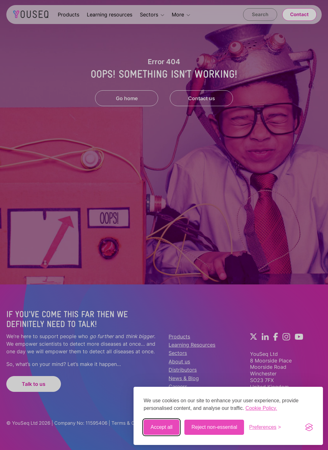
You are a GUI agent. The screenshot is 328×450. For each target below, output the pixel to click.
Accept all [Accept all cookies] (161, 427)
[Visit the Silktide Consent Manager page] (309, 427)
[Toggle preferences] (265, 427)
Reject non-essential (214, 427)
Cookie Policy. (261, 408)
